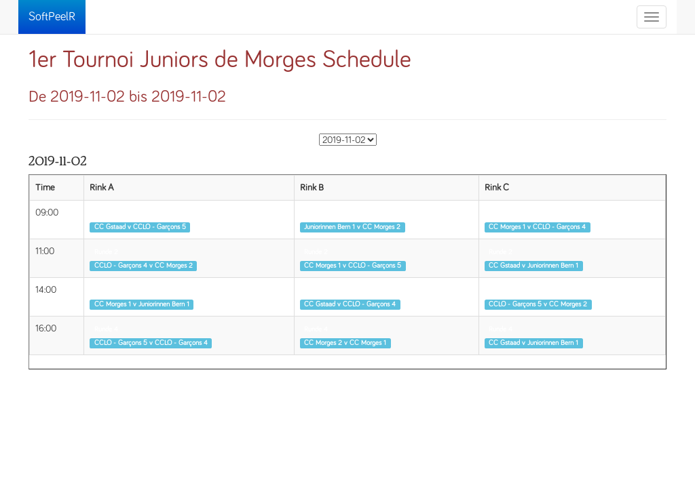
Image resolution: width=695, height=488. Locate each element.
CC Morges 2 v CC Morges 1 (345, 343)
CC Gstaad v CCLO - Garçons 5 (140, 227)
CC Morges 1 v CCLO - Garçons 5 (352, 265)
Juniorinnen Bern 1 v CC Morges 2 (352, 227)
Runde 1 (105, 213)
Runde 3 (106, 290)
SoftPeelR (52, 17)
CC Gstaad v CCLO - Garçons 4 (350, 304)
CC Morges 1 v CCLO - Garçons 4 (537, 227)
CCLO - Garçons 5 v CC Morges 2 (538, 304)
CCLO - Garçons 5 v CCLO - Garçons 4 (151, 343)
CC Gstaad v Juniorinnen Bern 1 (533, 265)
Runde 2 (106, 252)
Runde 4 (106, 329)
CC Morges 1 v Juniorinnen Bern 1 (141, 304)
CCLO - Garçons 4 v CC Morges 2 (143, 265)
